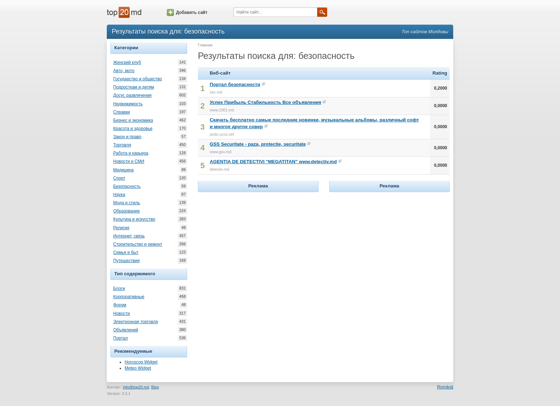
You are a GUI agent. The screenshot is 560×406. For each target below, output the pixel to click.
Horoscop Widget (141, 362)
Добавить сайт (187, 12)
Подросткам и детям (133, 87)
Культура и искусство (134, 219)
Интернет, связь (129, 236)
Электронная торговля (135, 322)
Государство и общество (137, 79)
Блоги (119, 288)
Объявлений (125, 330)
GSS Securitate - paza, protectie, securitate (258, 144)
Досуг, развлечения (132, 95)
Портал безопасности (235, 84)
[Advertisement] (258, 238)
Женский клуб (127, 62)
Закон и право (127, 137)
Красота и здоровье (132, 128)
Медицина (123, 170)
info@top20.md (136, 387)
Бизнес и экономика (133, 120)
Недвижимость (128, 104)
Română (445, 387)
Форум (119, 305)
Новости (121, 313)
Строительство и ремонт (137, 244)
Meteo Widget (138, 368)
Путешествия (126, 261)
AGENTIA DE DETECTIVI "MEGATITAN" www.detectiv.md (273, 161)
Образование (126, 211)
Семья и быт (126, 252)
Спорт (119, 178)
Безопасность (127, 186)
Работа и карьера (130, 153)
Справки (121, 112)
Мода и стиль (126, 203)
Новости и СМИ (128, 161)
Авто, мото (124, 71)
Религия (121, 228)
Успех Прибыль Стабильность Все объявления (265, 102)
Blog (155, 387)
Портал (120, 338)
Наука (119, 194)
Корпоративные (128, 297)
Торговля (122, 145)
